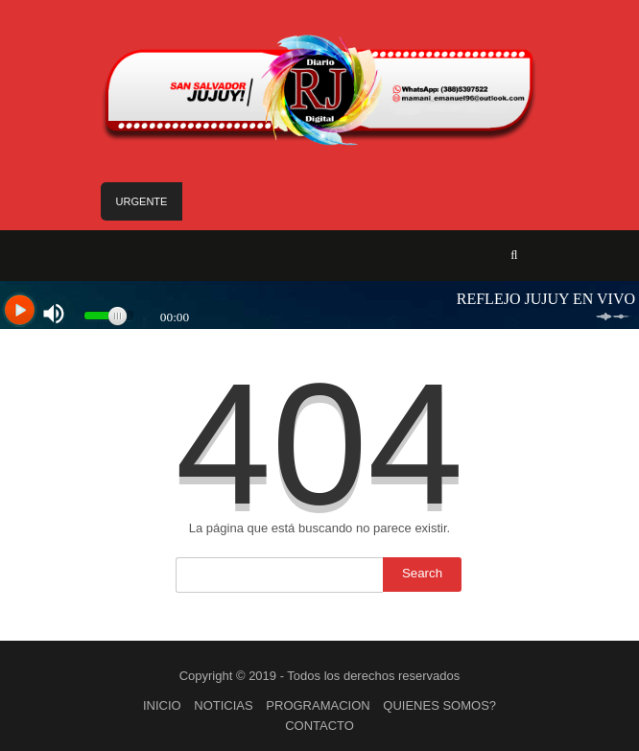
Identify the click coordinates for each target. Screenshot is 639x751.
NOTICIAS (223, 705)
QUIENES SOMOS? (439, 705)
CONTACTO (319, 725)
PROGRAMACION (317, 705)
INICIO (162, 705)
